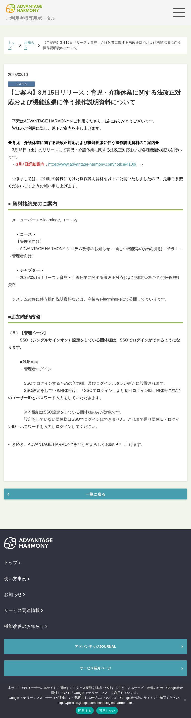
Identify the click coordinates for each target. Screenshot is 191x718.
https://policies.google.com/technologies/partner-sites (95, 703)
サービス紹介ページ (95, 668)
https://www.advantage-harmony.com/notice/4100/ (92, 164)
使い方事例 (16, 578)
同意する (84, 711)
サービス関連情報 (23, 610)
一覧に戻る (95, 494)
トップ (12, 562)
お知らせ (14, 594)
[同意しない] (184, 699)
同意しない (107, 711)
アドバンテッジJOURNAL (95, 646)
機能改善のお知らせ (25, 626)
